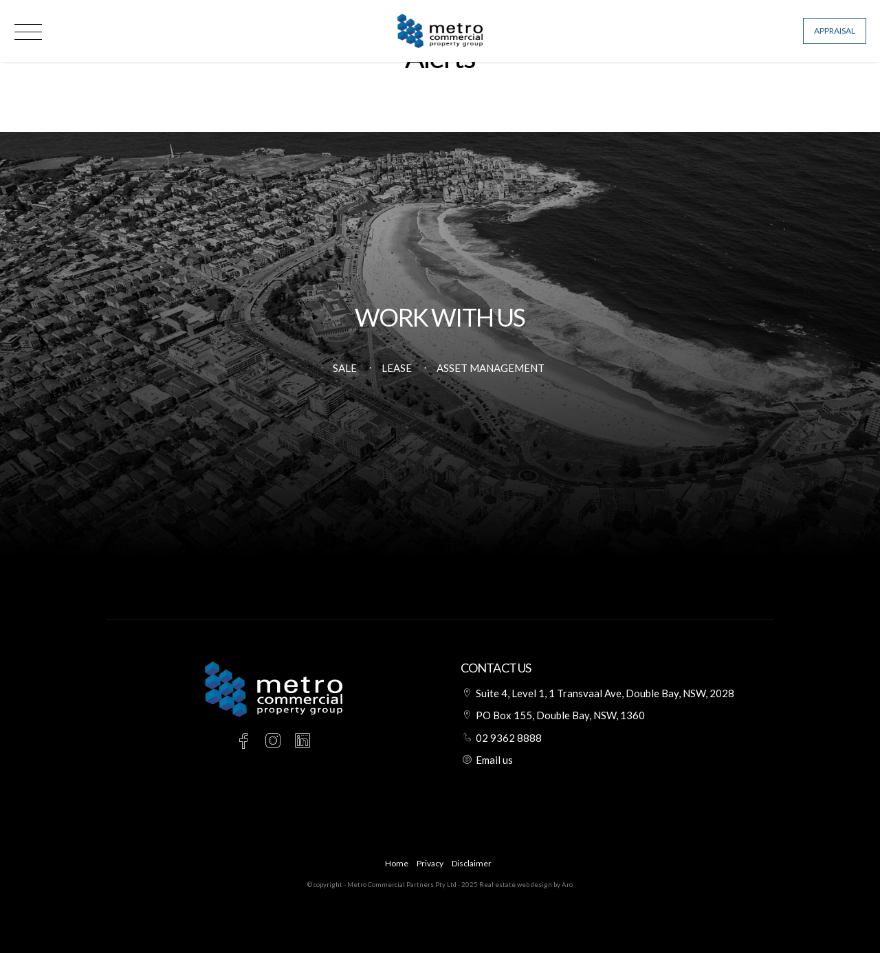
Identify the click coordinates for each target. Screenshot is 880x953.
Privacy (430, 863)
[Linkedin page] (303, 742)
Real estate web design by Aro (526, 884)
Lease (397, 368)
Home (396, 863)
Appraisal (834, 30)
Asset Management (490, 368)
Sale (345, 368)
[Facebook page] (246, 742)
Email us (494, 760)
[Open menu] (28, 32)
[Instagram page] (275, 742)
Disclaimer (472, 863)
